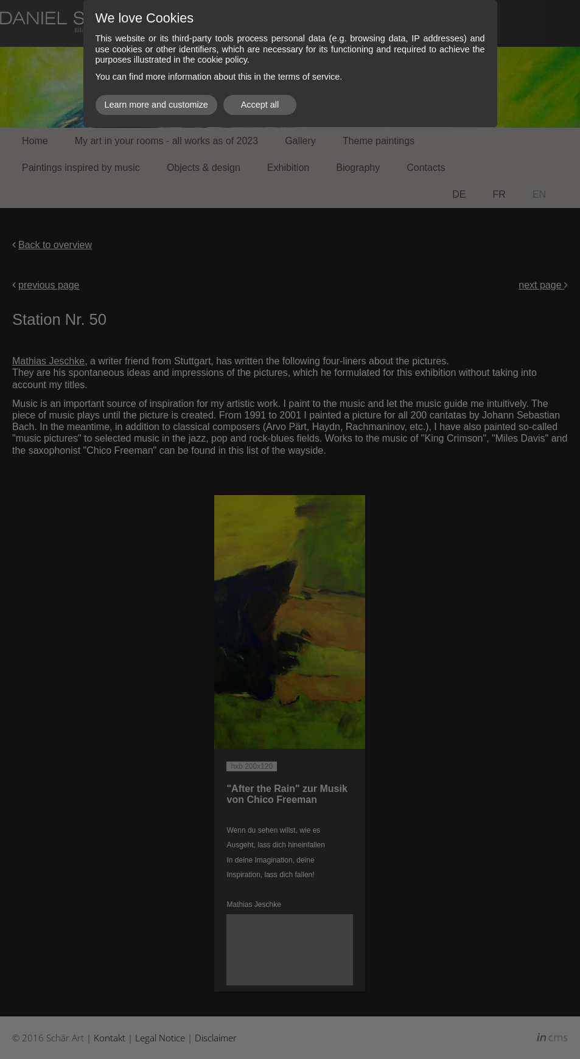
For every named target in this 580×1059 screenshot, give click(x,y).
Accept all (260, 104)
